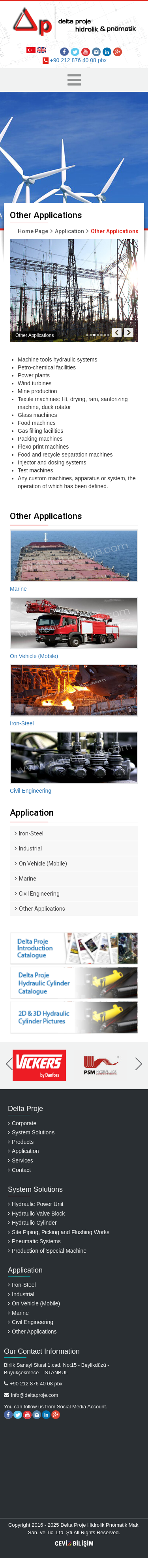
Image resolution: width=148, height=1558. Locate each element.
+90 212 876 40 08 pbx (75, 60)
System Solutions (31, 1132)
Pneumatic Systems (34, 1241)
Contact (19, 1170)
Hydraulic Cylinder (32, 1222)
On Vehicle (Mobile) (41, 863)
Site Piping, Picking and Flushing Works (58, 1232)
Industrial (28, 848)
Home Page (33, 231)
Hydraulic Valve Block (36, 1213)
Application (69, 231)
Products (21, 1142)
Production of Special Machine (47, 1251)
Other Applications (40, 909)
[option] (40, 1065)
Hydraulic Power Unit (36, 1204)
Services (20, 1160)
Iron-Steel (29, 833)
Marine (25, 878)
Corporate (22, 1123)
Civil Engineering (37, 893)
